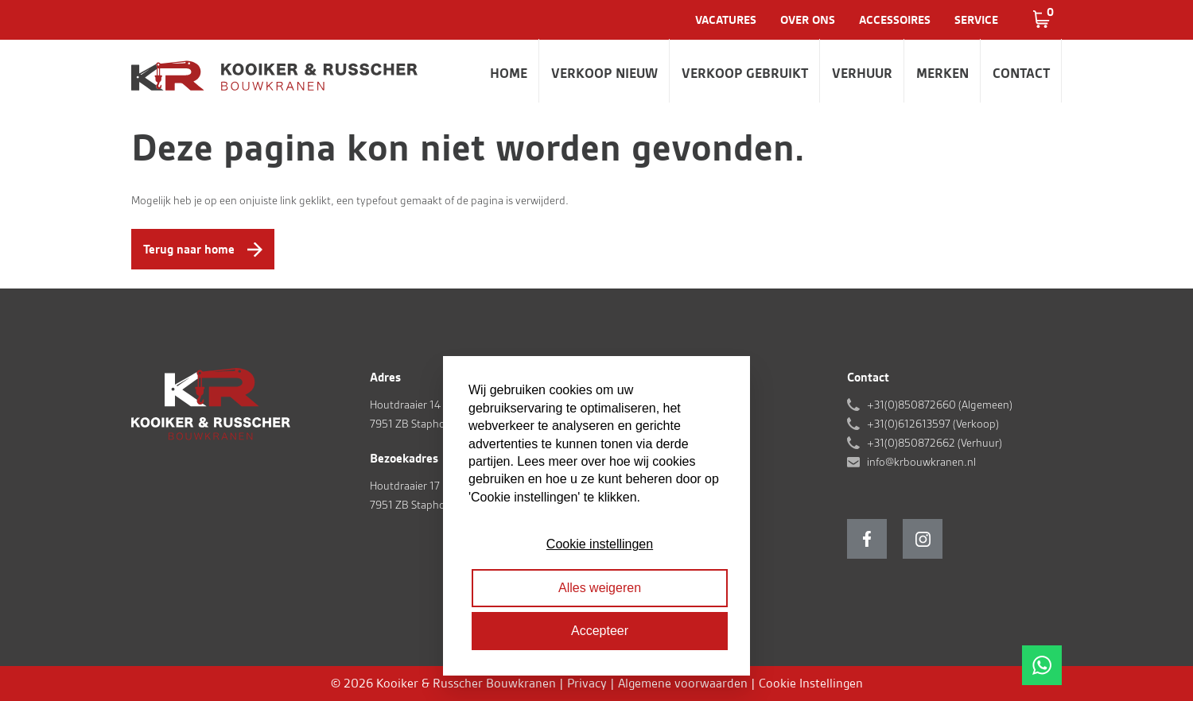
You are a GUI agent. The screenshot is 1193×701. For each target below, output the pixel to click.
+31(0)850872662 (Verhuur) (934, 443)
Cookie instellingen (599, 544)
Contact (1021, 73)
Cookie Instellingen (811, 683)
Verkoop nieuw (604, 73)
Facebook (867, 539)
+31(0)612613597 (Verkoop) (933, 423)
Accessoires (895, 20)
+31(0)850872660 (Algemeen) (939, 404)
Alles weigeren (599, 587)
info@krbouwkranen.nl (921, 462)
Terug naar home (189, 249)
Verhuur (862, 73)
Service (976, 20)
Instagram (922, 539)
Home (508, 73)
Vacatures (725, 20)
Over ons (807, 20)
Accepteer (599, 630)
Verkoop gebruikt (745, 73)
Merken (942, 73)
